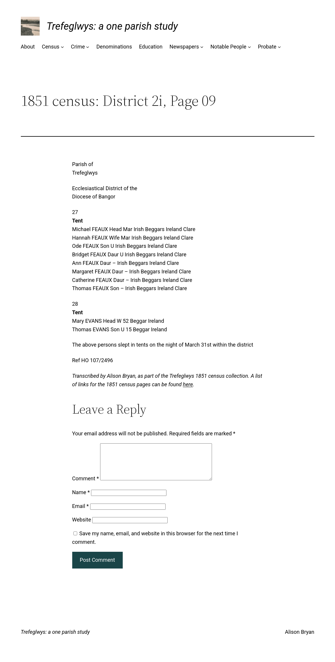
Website (81, 527)
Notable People (228, 47)
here (188, 384)
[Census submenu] (62, 47)
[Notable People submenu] (249, 47)
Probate (267, 47)
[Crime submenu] (87, 47)
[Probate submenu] (279, 47)
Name (81, 499)
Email (80, 513)
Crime (78, 47)
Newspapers (184, 47)
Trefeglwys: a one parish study (112, 26)
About (28, 47)
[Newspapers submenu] (201, 47)
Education (151, 47)
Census (50, 47)
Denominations (114, 47)
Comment (85, 485)
